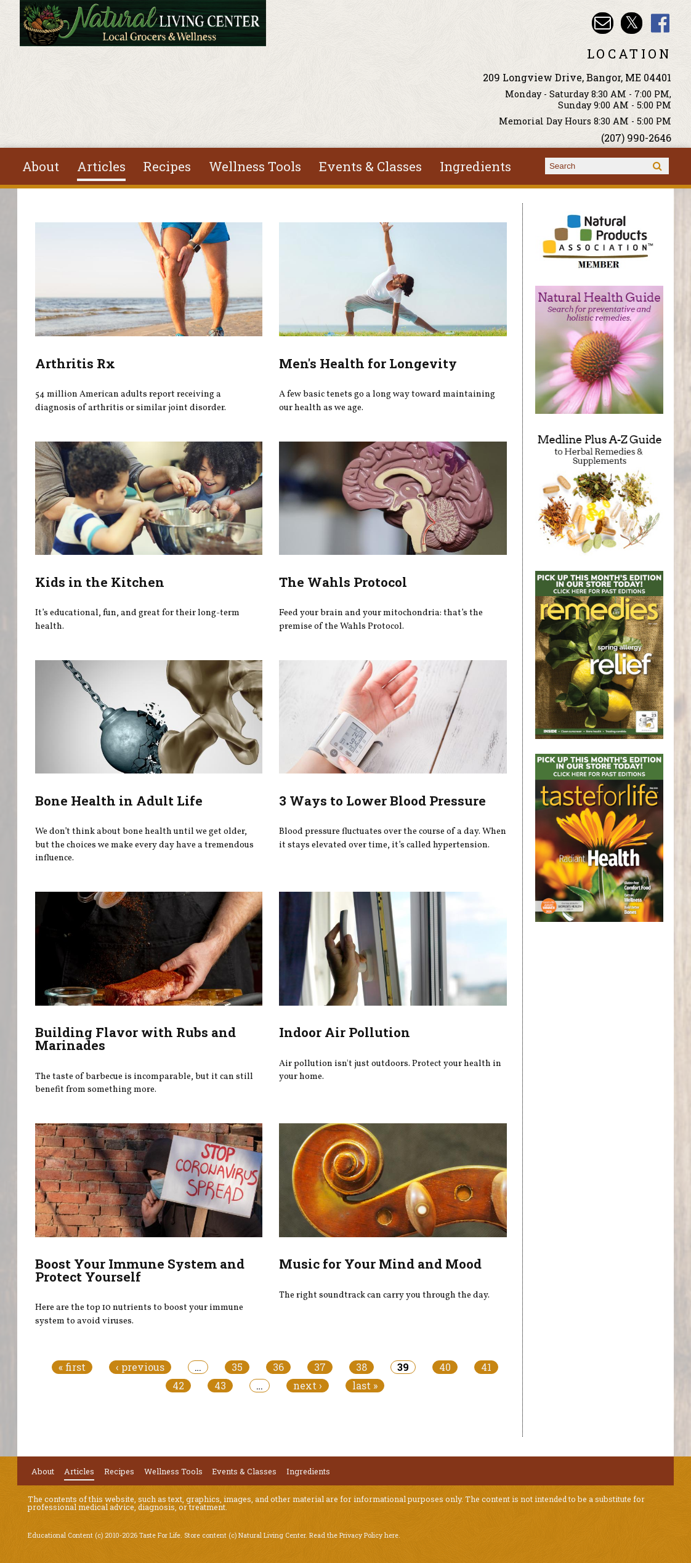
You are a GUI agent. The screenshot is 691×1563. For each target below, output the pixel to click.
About (40, 166)
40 (445, 1367)
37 (320, 1367)
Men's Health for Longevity (368, 363)
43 (220, 1385)
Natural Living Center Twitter (631, 23)
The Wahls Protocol (343, 582)
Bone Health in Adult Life (119, 800)
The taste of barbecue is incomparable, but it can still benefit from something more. (144, 1083)
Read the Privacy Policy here (353, 1535)
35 (237, 1367)
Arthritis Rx (75, 363)
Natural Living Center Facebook (660, 23)
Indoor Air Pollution (344, 1032)
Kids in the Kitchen (99, 582)
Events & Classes (370, 166)
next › (307, 1385)
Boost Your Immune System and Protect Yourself (139, 1270)
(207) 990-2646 (636, 137)
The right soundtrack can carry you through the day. (384, 1295)
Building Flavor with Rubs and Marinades (135, 1039)
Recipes (167, 166)
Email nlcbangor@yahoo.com (602, 23)
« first (72, 1367)
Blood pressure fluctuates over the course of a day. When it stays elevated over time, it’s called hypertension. (392, 838)
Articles (101, 166)
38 (361, 1367)
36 (278, 1367)
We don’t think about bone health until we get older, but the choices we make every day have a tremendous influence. (144, 844)
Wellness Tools (255, 166)
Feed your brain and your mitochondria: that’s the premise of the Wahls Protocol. (381, 619)
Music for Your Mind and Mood (380, 1263)
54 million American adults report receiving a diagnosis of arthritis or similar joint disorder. (130, 401)
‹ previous (140, 1367)
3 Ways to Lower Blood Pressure (382, 800)
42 (178, 1385)
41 (486, 1367)
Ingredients (475, 166)
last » (365, 1385)
